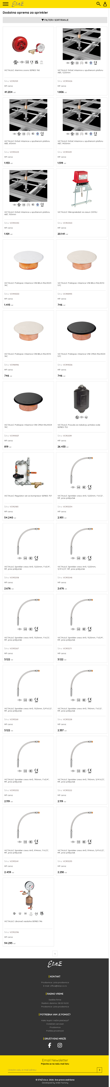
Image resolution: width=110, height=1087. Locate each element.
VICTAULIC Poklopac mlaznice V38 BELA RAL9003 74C (27, 284)
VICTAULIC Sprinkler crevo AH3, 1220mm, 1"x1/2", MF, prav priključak (80, 497)
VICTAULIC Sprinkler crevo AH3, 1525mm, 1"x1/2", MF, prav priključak (27, 638)
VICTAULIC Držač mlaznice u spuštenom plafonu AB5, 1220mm (80, 71)
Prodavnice (55, 1027)
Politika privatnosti (55, 1030)
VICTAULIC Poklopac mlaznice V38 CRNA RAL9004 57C (81, 355)
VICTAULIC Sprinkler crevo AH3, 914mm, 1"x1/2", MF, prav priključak (26, 851)
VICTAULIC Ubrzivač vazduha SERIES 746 (23, 921)
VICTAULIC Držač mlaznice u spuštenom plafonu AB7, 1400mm (80, 142)
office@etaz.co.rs (58, 986)
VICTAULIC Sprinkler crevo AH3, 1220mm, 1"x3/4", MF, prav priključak (27, 568)
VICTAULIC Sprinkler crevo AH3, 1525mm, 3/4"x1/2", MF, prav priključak (28, 709)
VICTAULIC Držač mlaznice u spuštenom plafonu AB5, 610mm (27, 142)
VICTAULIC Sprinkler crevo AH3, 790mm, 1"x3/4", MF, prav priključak (26, 780)
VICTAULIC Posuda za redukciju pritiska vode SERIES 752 (79, 426)
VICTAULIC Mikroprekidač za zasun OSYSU (77, 212)
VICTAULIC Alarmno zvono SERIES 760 (22, 70)
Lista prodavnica (61, 982)
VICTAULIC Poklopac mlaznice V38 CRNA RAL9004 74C (28, 426)
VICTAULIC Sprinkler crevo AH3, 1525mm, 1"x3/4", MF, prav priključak (80, 638)
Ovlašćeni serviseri (55, 1024)
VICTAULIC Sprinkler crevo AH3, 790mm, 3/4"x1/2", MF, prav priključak (81, 780)
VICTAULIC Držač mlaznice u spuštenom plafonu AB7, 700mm (27, 213)
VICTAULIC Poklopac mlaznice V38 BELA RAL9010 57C (81, 284)
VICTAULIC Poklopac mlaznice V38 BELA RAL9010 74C (27, 355)
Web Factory (62, 1082)
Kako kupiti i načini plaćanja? (55, 1020)
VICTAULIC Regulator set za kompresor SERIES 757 (28, 496)
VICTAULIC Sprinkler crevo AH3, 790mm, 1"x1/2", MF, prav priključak (80, 709)
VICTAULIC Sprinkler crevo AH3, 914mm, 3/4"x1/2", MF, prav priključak (81, 851)
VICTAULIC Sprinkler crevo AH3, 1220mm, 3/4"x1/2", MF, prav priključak (77, 568)
